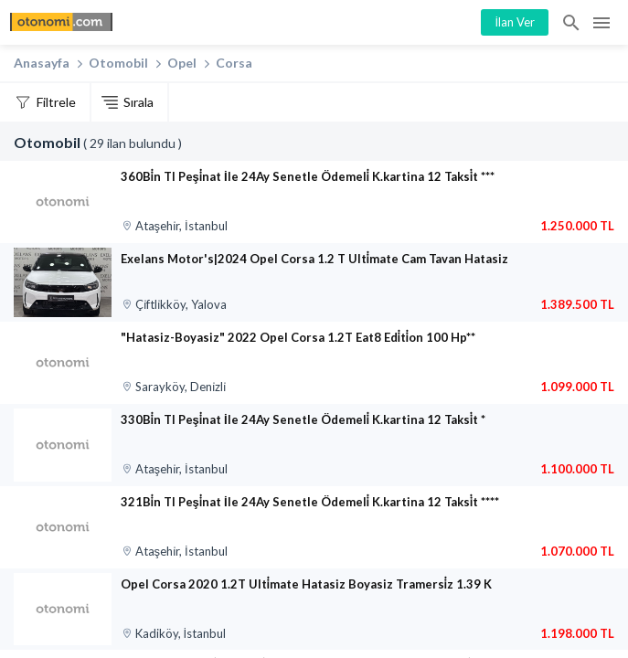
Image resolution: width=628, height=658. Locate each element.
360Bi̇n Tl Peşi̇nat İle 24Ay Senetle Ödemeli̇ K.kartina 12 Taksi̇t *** (308, 176)
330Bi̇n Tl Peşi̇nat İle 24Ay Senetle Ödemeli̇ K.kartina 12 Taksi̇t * (303, 419)
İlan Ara (572, 23)
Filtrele (56, 102)
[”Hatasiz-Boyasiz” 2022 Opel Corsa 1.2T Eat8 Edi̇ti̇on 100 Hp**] (63, 362)
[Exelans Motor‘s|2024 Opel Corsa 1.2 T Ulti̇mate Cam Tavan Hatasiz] (63, 282)
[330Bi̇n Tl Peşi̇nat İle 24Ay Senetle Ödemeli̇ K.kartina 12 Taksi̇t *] (63, 445)
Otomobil (118, 62)
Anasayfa (41, 62)
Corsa (234, 62)
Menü (601, 23)
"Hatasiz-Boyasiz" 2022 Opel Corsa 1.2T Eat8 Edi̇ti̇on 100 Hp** (298, 337)
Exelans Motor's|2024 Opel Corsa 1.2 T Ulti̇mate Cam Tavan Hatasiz (314, 258)
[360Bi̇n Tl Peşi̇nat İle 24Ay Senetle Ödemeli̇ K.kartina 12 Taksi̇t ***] (63, 202)
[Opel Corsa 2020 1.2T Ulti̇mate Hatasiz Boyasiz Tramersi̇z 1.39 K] (63, 609)
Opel (182, 62)
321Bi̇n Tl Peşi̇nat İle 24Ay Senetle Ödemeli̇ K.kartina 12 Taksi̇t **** (310, 501)
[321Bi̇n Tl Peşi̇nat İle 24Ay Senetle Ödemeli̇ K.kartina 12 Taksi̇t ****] (63, 527)
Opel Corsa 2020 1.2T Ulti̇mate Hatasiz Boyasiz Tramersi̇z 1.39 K (306, 584)
